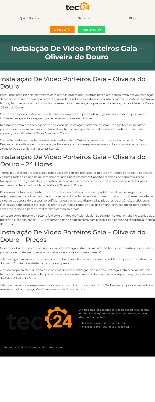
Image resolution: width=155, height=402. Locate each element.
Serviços (84, 18)
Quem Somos (29, 18)
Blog (132, 18)
